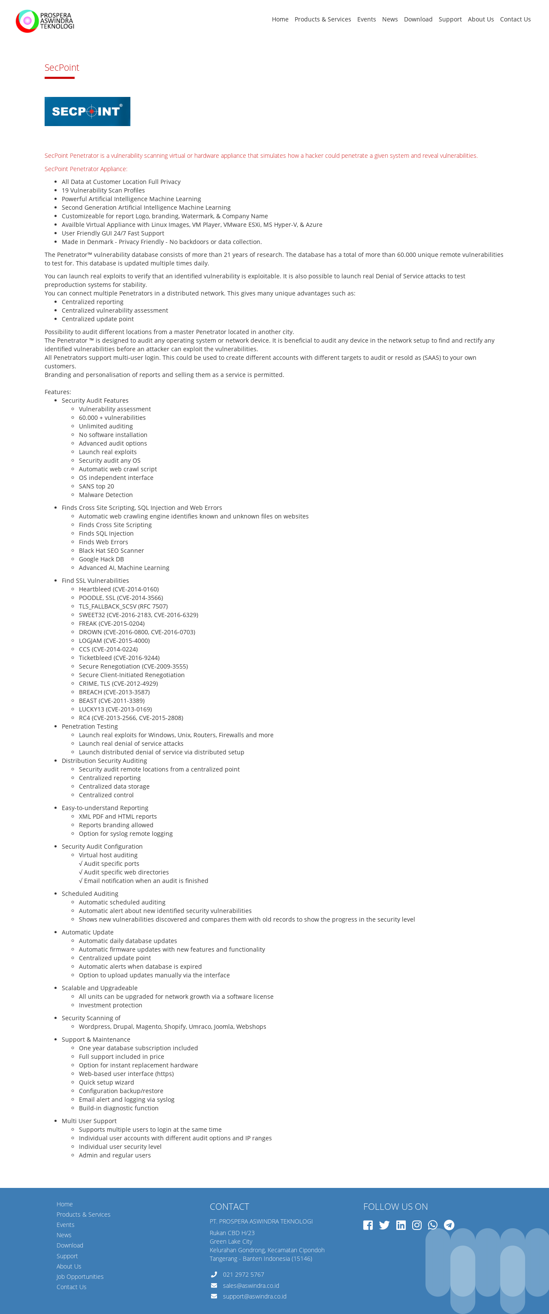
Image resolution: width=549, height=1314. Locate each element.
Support (450, 19)
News (390, 19)
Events (366, 19)
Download (418, 19)
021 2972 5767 (243, 1274)
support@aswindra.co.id (255, 1296)
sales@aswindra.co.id (251, 1285)
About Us (481, 19)
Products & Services (323, 19)
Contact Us (515, 19)
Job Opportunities (80, 1276)
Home (280, 19)
